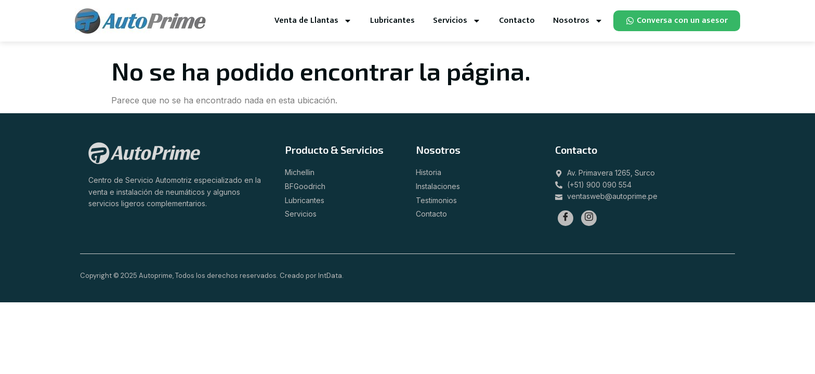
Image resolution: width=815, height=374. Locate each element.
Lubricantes (392, 21)
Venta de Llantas (313, 20)
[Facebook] (565, 218)
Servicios (457, 20)
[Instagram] (589, 218)
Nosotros (578, 20)
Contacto (517, 21)
